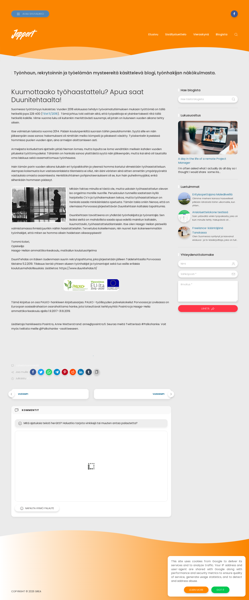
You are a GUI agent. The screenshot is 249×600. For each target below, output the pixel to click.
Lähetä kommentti (27, 365)
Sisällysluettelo (175, 34)
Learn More (196, 590)
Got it (220, 590)
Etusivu (153, 34)
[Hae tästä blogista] (208, 99)
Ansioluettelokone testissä (210, 212)
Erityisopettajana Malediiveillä (212, 194)
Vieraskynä (201, 34)
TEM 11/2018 (50, 114)
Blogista (221, 34)
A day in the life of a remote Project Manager (202, 161)
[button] (33, 372)
